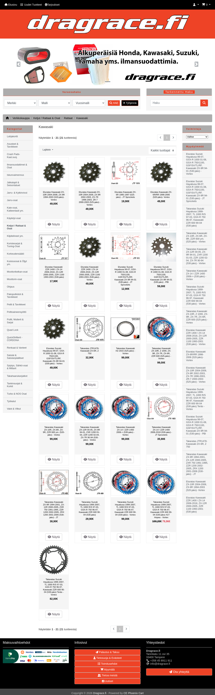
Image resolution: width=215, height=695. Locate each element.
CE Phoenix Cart (133, 693)
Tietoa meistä (107, 675)
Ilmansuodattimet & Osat (17, 166)
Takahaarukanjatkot (17, 376)
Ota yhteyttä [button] (179, 671)
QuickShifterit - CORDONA (14, 339)
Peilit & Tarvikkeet (16, 304)
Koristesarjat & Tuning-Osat (14, 245)
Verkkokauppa (21, 118)
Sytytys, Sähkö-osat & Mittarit (17, 367)
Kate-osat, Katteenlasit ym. (15, 209)
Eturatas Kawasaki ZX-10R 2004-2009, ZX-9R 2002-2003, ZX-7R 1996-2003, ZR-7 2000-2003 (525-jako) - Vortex (89, 198)
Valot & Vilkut (14, 408)
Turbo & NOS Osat (17, 394)
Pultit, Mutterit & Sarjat (15, 321)
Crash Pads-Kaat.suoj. (13, 155)
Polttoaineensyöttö (16, 312)
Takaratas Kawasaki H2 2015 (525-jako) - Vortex (125, 351)
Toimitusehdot (107, 663)
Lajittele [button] (47, 149)
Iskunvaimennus (15, 175)
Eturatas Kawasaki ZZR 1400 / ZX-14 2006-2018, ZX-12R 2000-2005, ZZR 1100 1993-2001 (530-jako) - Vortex (89, 273)
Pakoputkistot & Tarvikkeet (15, 295)
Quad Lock (12, 330)
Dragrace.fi (99, 693)
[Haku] (175, 103)
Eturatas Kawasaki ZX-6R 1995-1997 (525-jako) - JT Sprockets (125, 194)
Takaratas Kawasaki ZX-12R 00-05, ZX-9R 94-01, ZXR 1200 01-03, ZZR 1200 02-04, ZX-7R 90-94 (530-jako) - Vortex (89, 433)
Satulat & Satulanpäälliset (15, 356)
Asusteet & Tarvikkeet (12, 145)
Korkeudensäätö (15, 254)
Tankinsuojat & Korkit (14, 385)
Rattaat (68, 118)
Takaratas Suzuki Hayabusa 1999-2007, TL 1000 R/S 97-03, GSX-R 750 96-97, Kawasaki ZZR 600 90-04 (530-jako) (89, 508)
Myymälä (107, 669)
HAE (113, 102)
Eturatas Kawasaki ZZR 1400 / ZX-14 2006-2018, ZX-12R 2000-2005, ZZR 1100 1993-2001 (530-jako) (53, 272)
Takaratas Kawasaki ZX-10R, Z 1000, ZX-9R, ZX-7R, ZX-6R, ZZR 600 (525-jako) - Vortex (161, 353)
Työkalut (11, 401)
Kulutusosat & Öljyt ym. (17, 262)
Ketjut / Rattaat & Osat (46, 118)
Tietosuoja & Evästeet (107, 657)
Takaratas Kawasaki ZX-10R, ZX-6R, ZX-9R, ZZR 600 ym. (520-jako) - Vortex (54, 431)
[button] (196, 5)
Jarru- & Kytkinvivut (17, 192)
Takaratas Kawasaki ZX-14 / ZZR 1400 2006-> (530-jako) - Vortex (125, 431)
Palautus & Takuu (107, 652)
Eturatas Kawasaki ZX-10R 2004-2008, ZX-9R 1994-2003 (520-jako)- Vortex (54, 196)
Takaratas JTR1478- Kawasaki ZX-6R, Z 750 (89, 351)
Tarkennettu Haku (179, 91)
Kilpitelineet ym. (15, 236)
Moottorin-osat (14, 279)
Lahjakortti (12, 136)
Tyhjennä (129, 102)
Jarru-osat (12, 200)
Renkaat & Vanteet (17, 347)
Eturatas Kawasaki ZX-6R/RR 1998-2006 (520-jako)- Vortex (161, 194)
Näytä (54, 224)
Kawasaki (82, 118)
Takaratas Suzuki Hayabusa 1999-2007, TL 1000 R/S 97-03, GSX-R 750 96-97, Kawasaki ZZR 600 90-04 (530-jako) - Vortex (125, 508)
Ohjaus (10, 286)
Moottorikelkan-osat (17, 271)
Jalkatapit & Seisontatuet (13, 184)
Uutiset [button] (107, 681)
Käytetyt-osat (14, 218)
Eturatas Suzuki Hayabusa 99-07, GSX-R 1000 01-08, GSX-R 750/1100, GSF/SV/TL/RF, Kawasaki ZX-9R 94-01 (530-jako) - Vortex (54, 356)
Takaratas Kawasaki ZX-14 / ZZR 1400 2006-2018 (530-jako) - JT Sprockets (161, 431)
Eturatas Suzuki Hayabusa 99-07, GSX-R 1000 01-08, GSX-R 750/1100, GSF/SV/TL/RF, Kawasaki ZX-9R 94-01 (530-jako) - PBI (161, 274)
